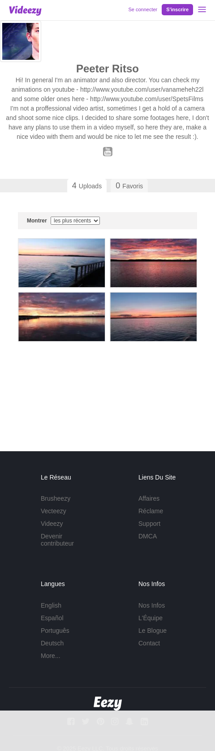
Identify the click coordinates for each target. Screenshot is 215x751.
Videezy (52, 523)
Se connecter (142, 9)
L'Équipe (150, 618)
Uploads (87, 185)
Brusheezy (55, 498)
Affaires (148, 498)
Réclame (150, 511)
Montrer (63, 221)
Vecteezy (53, 511)
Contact (149, 643)
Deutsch (52, 643)
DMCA (147, 536)
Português (55, 630)
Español (52, 618)
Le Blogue (152, 630)
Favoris (129, 185)
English (51, 605)
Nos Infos (151, 605)
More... (50, 655)
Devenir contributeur (57, 540)
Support (149, 523)
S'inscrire (177, 9)
